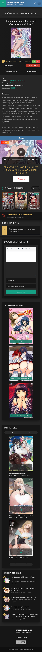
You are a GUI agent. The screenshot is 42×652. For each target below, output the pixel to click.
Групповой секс (15, 61)
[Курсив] (11, 248)
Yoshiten (13, 83)
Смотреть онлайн (11, 71)
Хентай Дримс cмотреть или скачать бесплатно (21, 13)
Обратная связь (21, 637)
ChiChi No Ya (21, 80)
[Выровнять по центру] (22, 248)
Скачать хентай (31, 71)
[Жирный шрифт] (8, 248)
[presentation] (34, 188)
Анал (7, 61)
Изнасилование (31, 61)
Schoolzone (12, 80)
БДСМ (23, 61)
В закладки (7, 66)
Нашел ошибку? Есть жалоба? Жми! (19, 215)
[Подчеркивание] (14, 248)
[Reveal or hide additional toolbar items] (30, 248)
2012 (13, 88)
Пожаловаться (33, 66)
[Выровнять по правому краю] (25, 248)
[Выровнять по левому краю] (19, 248)
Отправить (21, 292)
